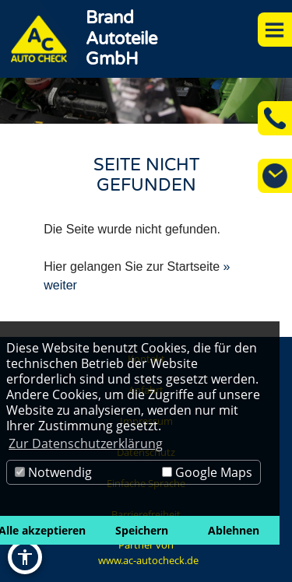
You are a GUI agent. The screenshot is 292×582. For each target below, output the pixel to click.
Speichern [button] (141, 530)
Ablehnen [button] (233, 530)
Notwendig (53, 472)
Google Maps (207, 472)
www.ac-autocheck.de (148, 560)
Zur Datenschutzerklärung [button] (86, 443)
